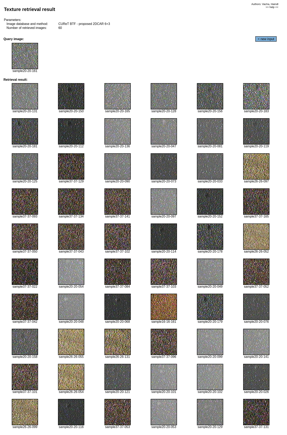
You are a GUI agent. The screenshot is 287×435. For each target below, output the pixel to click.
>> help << (272, 7)
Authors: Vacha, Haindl (264, 4)
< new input (266, 39)
